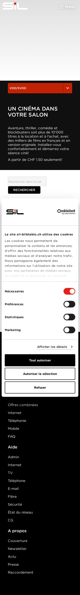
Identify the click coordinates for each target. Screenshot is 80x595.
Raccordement (20, 572)
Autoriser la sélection (40, 374)
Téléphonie (17, 421)
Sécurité (15, 504)
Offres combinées (23, 405)
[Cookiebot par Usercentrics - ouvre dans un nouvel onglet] (57, 211)
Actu (12, 556)
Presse (13, 564)
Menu (70, 7)
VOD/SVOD (40, 88)
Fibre (12, 496)
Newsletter (17, 549)
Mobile (13, 428)
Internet (14, 413)
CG (10, 520)
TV (10, 473)
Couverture (17, 541)
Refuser (40, 387)
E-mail (13, 489)
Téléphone (16, 481)
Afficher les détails (52, 347)
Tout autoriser (40, 360)
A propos (17, 530)
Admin (13, 457)
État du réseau (20, 512)
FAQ (11, 436)
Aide (12, 447)
